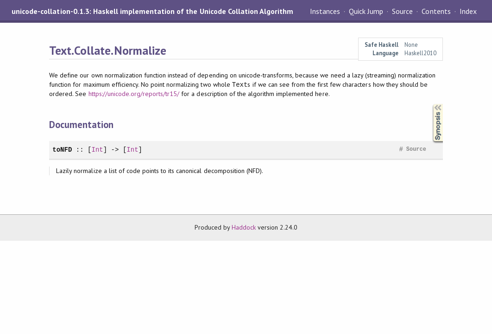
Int (97, 149)
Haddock (244, 227)
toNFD (62, 149)
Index (468, 11)
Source (402, 11)
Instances (325, 11)
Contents (436, 11)
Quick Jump (366, 11)
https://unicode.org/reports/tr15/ (134, 94)
